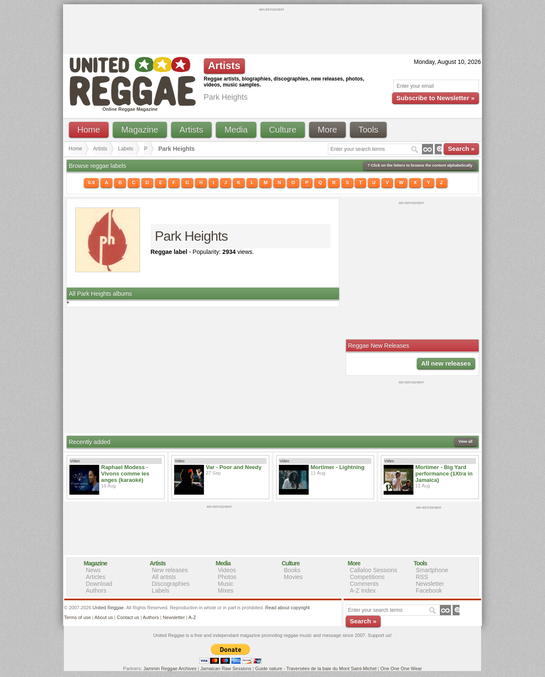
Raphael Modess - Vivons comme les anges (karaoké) (125, 473)
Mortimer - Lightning (337, 467)
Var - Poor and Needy (234, 467)
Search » (461, 148)
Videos (227, 570)
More (327, 129)
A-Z (192, 617)
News (93, 570)
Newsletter (430, 583)
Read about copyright (287, 607)
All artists (164, 576)
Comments (364, 583)
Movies (293, 576)
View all (466, 441)
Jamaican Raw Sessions (226, 668)
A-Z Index (363, 590)
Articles (96, 576)
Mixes (226, 590)
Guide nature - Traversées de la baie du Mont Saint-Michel (315, 668)
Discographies (171, 583)
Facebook (429, 590)
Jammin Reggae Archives (170, 668)
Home (88, 129)
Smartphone (432, 570)
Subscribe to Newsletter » (435, 97)
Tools (369, 129)
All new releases (446, 363)
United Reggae (107, 607)
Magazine (139, 129)
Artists (192, 129)
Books (292, 570)
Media (235, 129)
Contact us (128, 617)
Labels (125, 149)
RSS (422, 576)
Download (99, 583)
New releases (170, 570)
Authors (96, 590)
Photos (227, 576)
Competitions (367, 576)
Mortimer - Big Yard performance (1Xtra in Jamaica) (444, 473)
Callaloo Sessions (373, 570)
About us (104, 617)
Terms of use (77, 617)
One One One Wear (401, 668)
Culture (282, 129)
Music (226, 583)
